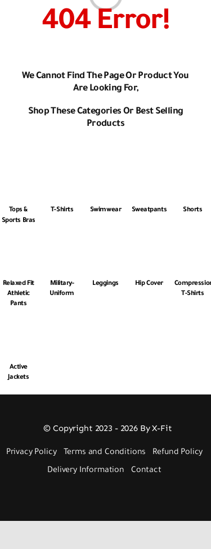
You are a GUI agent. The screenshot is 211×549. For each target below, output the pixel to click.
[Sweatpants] (149, 172)
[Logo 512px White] (104, 7)
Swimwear (105, 210)
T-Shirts (62, 210)
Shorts (192, 210)
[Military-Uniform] (61, 246)
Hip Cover (149, 284)
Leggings (105, 284)
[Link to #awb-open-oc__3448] (196, 21)
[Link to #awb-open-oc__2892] (29, 21)
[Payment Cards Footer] (108, 494)
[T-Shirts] (61, 172)
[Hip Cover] (149, 246)
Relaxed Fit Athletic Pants (18, 294)
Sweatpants (149, 210)
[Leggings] (105, 246)
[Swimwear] (105, 172)
